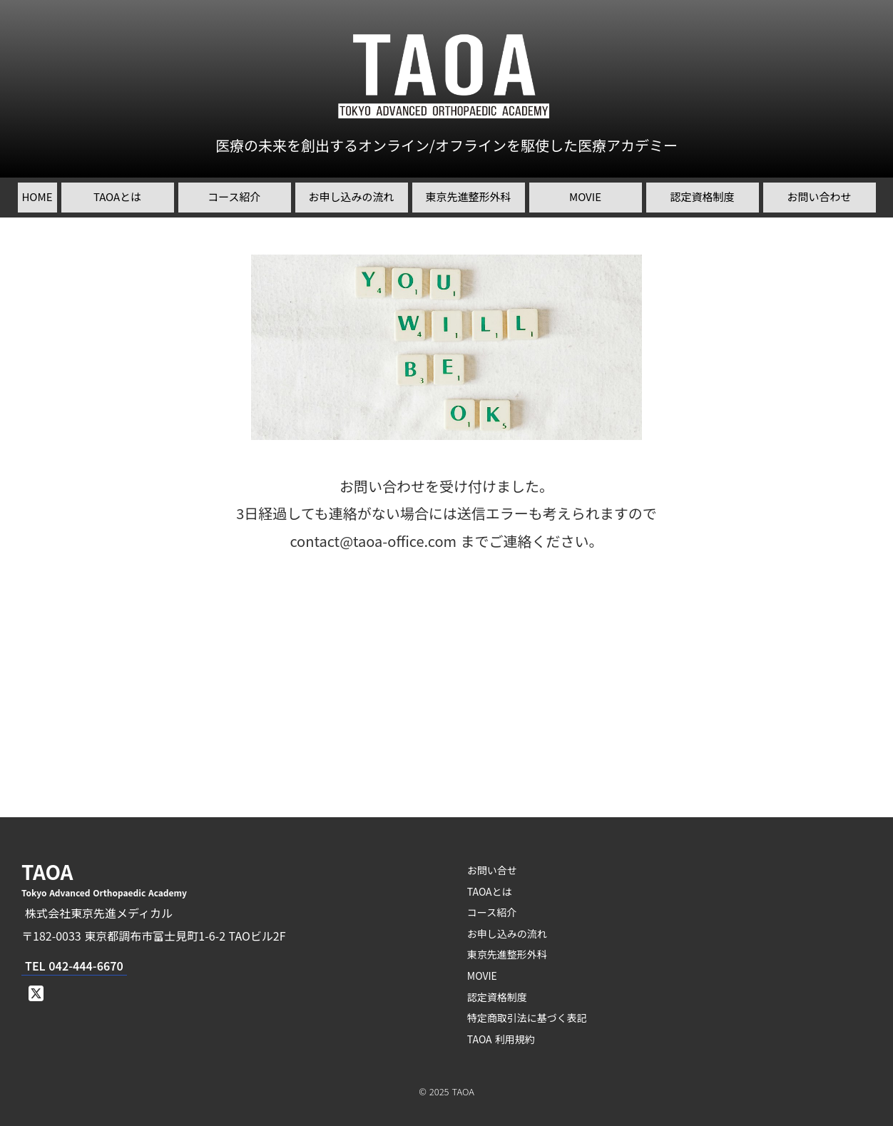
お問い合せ (492, 870)
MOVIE (482, 975)
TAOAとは (489, 891)
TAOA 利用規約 (501, 1039)
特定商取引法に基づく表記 (527, 1017)
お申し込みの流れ (507, 933)
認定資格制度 (497, 997)
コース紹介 (491, 912)
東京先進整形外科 (507, 954)
